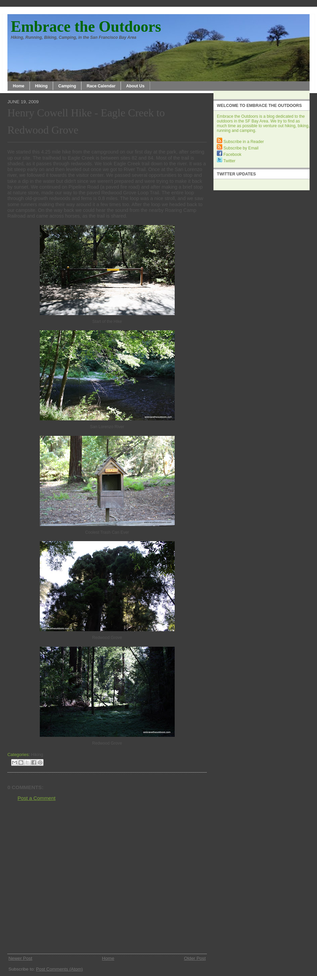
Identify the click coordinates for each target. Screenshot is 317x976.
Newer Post (20, 958)
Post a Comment (37, 798)
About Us (135, 86)
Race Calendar (101, 86)
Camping (67, 86)
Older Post (195, 958)
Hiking (41, 86)
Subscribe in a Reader (240, 141)
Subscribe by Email (237, 148)
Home (18, 86)
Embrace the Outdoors (86, 26)
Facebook (229, 154)
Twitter (226, 161)
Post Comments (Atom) (59, 969)
